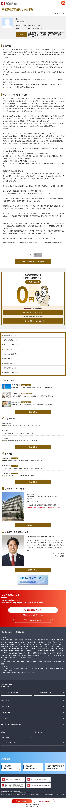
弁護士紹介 (5, 700)
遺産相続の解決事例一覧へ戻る (33, 261)
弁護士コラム (38, 732)
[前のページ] (26, 255)
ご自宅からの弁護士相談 (8, 743)
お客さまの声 (5, 737)
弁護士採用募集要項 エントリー (32, 767)
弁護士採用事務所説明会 (8, 767)
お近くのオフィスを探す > (33, 806)
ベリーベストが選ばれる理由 (11, 724)
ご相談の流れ (6, 712)
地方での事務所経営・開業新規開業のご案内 (55, 767)
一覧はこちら (32, 412)
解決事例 (4, 732)
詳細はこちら (32, 525)
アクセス (4, 718)
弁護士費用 (5, 706)
